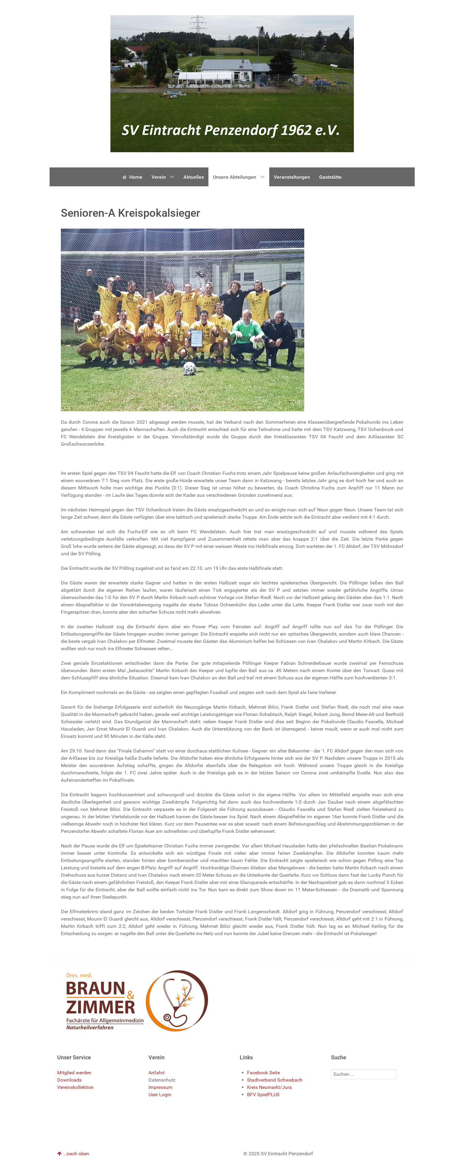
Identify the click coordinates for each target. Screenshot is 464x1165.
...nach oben (73, 1153)
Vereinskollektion (75, 1087)
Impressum (160, 1087)
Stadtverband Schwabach (274, 1080)
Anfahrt (156, 1073)
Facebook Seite (263, 1073)
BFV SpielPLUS (263, 1094)
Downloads (69, 1080)
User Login (159, 1094)
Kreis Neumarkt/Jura (269, 1087)
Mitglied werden (74, 1073)
